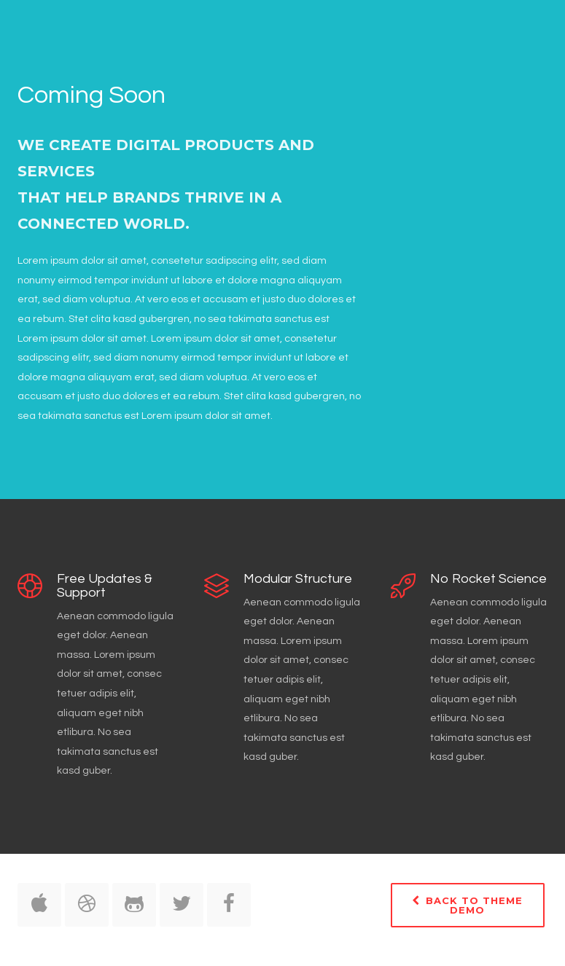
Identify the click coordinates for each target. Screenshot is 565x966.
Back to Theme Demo (467, 905)
